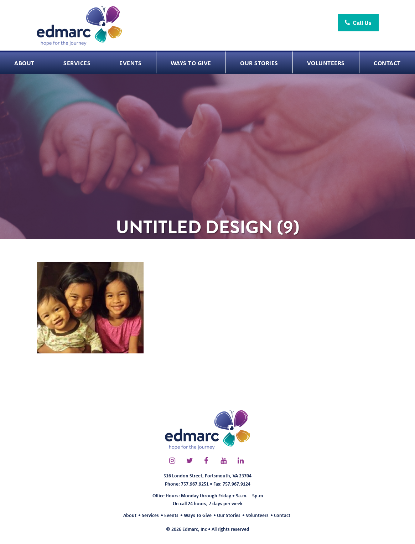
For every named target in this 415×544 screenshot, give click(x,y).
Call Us (358, 22)
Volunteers (257, 515)
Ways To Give (198, 515)
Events (171, 515)
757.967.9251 (195, 483)
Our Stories (228, 515)
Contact (282, 515)
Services (150, 515)
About (129, 515)
